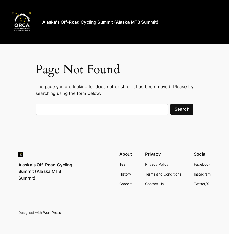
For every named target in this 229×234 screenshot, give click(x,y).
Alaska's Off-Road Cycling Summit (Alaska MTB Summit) (100, 22)
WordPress (52, 212)
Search (182, 109)
